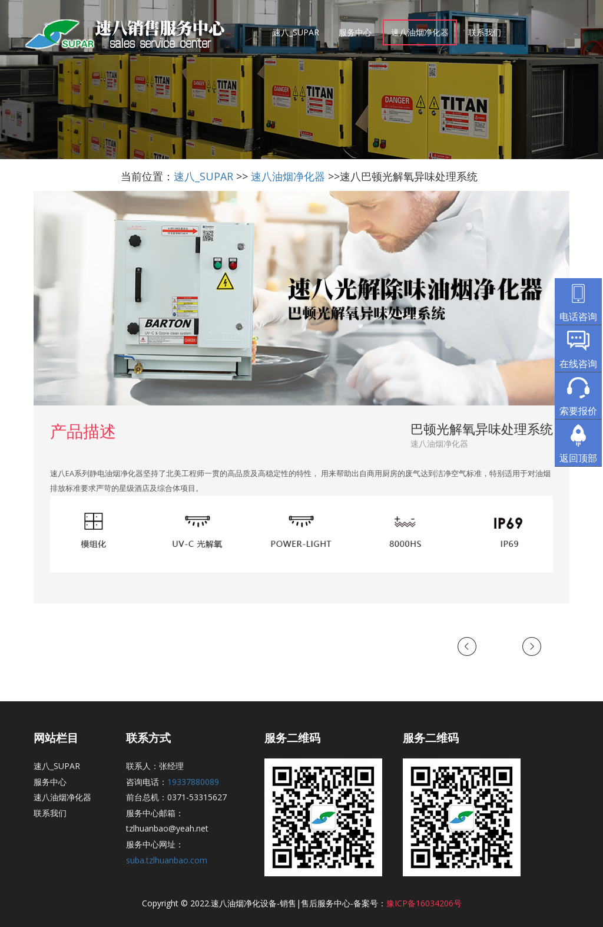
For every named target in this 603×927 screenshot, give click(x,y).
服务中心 (355, 32)
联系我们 (484, 32)
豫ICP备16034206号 (424, 903)
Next (532, 647)
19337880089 (193, 781)
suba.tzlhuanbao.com (166, 860)
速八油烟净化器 (420, 32)
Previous (472, 647)
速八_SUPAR (296, 32)
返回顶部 (578, 457)
